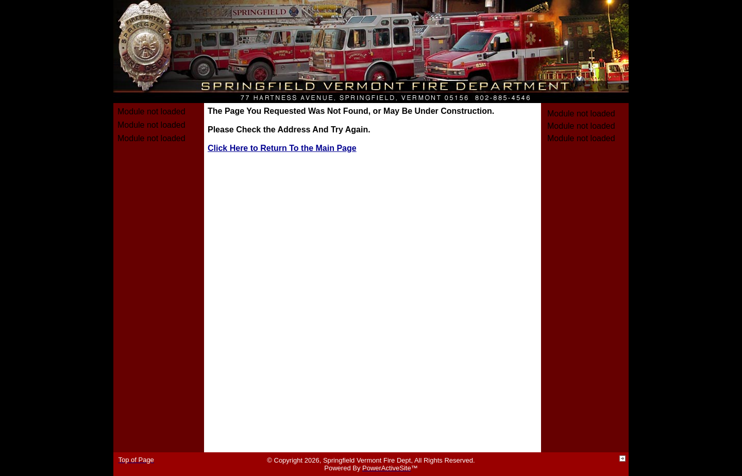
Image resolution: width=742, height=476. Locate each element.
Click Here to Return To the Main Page (282, 148)
